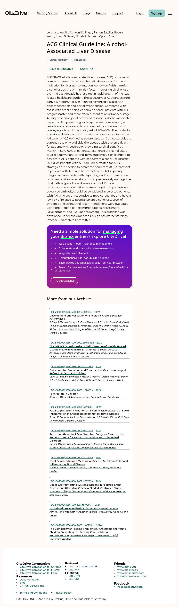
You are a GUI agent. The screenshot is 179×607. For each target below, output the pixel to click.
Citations (74, 569)
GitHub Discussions (32, 585)
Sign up (156, 13)
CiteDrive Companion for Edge (39, 573)
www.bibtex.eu (126, 566)
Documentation (29, 579)
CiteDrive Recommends (83, 566)
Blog (86, 13)
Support (117, 13)
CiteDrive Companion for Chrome (40, 566)
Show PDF (87, 69)
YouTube (74, 578)
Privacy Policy (62, 592)
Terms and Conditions (33, 592)
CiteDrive (74, 575)
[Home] (16, 13)
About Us (70, 13)
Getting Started (47, 13)
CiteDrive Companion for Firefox (40, 569)
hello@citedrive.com (130, 586)
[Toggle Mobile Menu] (170, 13)
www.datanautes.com (130, 573)
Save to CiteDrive (61, 69)
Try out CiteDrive (64, 280)
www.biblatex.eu (127, 569)
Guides (100, 13)
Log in (140, 13)
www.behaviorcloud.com (132, 576)
